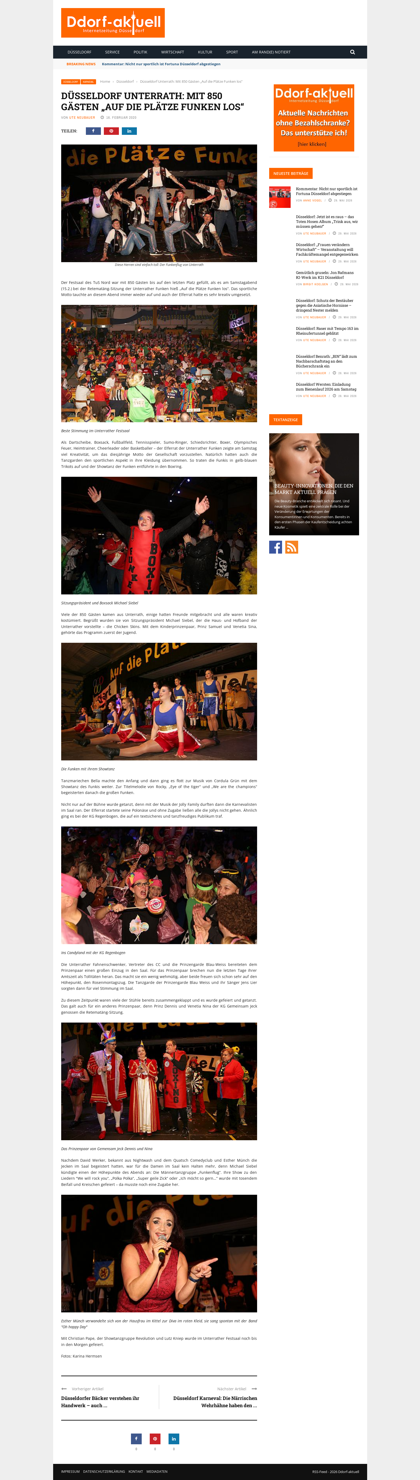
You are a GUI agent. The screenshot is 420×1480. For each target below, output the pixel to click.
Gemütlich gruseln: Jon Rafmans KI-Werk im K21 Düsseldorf (325, 275)
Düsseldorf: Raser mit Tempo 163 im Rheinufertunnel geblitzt (327, 331)
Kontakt (136, 1471)
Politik (140, 52)
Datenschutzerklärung (104, 1471)
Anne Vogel (312, 200)
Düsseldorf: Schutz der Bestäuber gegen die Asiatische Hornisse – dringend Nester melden (324, 305)
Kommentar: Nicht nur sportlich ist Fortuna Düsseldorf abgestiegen (161, 64)
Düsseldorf (79, 52)
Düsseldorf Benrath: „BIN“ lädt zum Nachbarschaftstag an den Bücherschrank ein (326, 361)
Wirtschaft (172, 52)
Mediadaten (157, 1471)
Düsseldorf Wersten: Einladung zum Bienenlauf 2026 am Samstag (326, 387)
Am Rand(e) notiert (271, 52)
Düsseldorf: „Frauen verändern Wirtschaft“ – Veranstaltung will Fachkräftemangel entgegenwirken (327, 249)
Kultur (205, 52)
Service (112, 52)
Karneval (88, 82)
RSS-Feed (319, 1471)
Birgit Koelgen (315, 284)
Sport (232, 52)
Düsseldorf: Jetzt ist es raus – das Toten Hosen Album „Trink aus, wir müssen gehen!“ (327, 221)
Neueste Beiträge (290, 173)
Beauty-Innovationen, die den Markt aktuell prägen (314, 488)
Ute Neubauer (82, 117)
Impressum (70, 1471)
